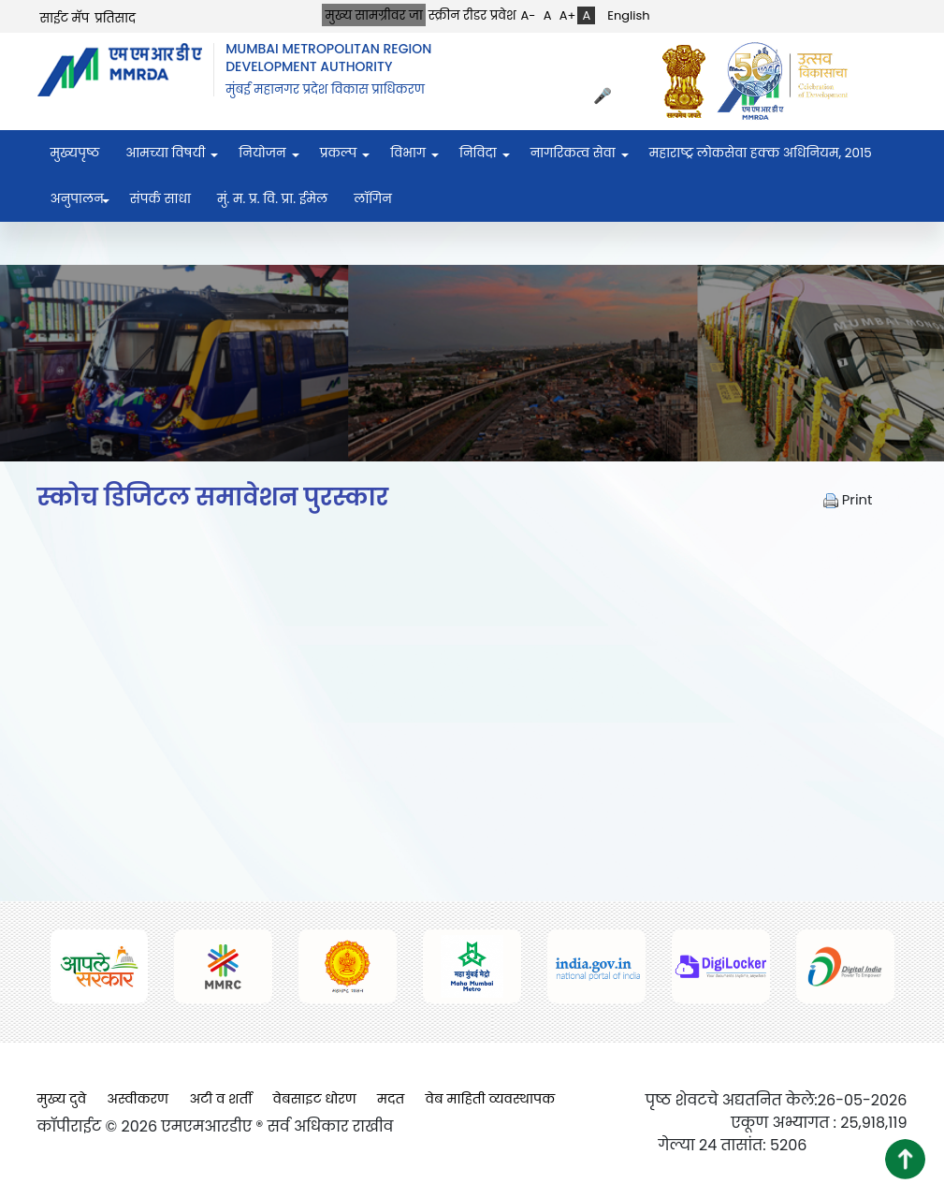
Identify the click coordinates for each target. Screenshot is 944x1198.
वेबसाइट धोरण (314, 1098)
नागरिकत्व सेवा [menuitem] (573, 153)
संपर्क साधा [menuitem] (160, 199)
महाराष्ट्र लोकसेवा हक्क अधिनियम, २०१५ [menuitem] (760, 153)
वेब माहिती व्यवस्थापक (491, 1098)
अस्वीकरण (137, 1098)
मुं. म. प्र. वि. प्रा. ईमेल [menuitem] (272, 199)
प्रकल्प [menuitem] (338, 153)
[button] (905, 1159)
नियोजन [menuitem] (262, 153)
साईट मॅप (65, 18)
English (628, 15)
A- (528, 15)
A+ (567, 15)
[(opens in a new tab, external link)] (688, 81)
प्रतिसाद (115, 18)
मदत (390, 1098)
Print (848, 499)
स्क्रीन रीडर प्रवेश (472, 15)
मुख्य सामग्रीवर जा (373, 15)
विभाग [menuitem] (408, 153)
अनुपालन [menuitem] (77, 199)
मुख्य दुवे (62, 1098)
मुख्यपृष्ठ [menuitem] (75, 153)
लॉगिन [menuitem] (373, 199)
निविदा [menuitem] (478, 153)
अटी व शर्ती (220, 1098)
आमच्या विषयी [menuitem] (165, 153)
